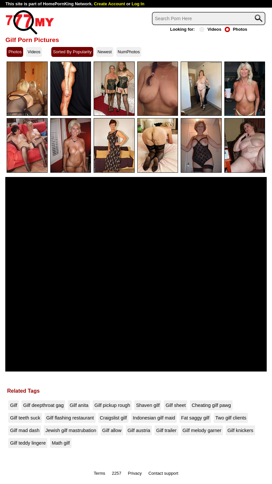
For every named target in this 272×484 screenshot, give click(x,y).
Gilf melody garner (202, 430)
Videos (210, 29)
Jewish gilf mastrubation (70, 430)
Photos (236, 29)
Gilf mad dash (24, 430)
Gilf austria (138, 430)
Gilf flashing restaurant (70, 417)
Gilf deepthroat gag (43, 405)
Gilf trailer (166, 430)
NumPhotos (129, 51)
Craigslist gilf (113, 417)
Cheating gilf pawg (211, 405)
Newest (105, 51)
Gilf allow (111, 430)
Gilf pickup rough (112, 405)
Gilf (13, 405)
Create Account (109, 3)
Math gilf (60, 443)
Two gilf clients (231, 417)
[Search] (208, 18)
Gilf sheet (175, 405)
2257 (116, 473)
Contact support (163, 473)
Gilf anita (78, 405)
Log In (138, 3)
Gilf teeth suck (25, 417)
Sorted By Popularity (72, 51)
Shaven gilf (147, 405)
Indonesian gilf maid (154, 417)
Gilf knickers (240, 430)
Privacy (135, 473)
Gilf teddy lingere (28, 443)
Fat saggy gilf (195, 417)
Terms (99, 473)
